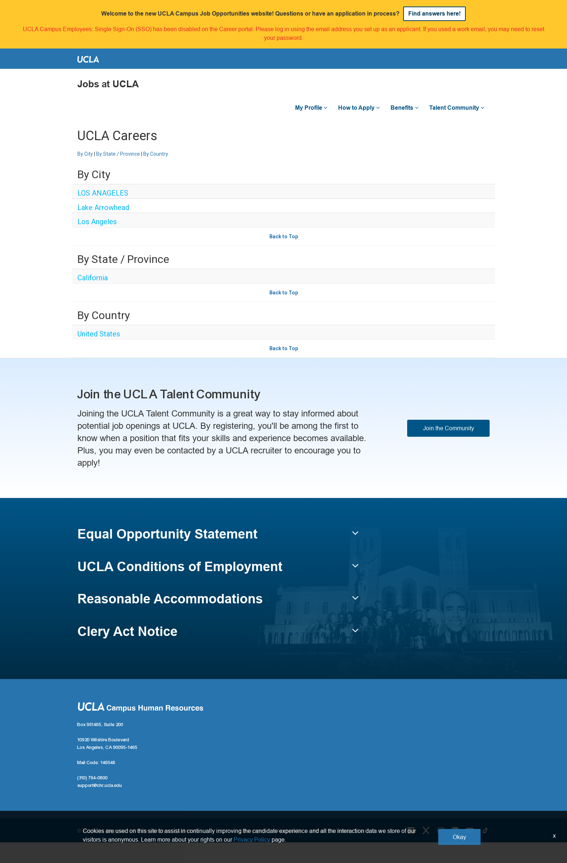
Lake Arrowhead (103, 207)
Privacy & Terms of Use (339, 830)
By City (85, 154)
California (92, 277)
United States (98, 334)
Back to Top (283, 236)
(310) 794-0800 (92, 778)
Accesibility (289, 830)
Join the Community (448, 428)
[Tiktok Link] (485, 830)
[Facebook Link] (411, 830)
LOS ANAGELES (102, 193)
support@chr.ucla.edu (99, 785)
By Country (155, 154)
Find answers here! (434, 13)
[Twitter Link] (426, 830)
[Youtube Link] (470, 830)
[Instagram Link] (441, 830)
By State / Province (118, 154)
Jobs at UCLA (108, 84)
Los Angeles (97, 221)
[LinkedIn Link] (455, 830)
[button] (218, 537)
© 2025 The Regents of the (137, 830)
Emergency (252, 830)
